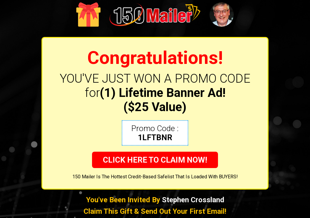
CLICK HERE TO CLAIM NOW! (155, 159)
